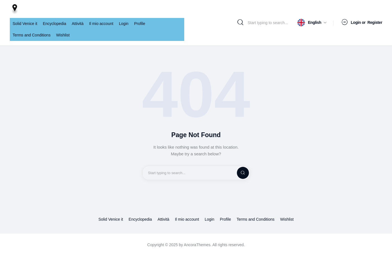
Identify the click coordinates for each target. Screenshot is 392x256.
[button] (311, 22)
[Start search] (240, 22)
